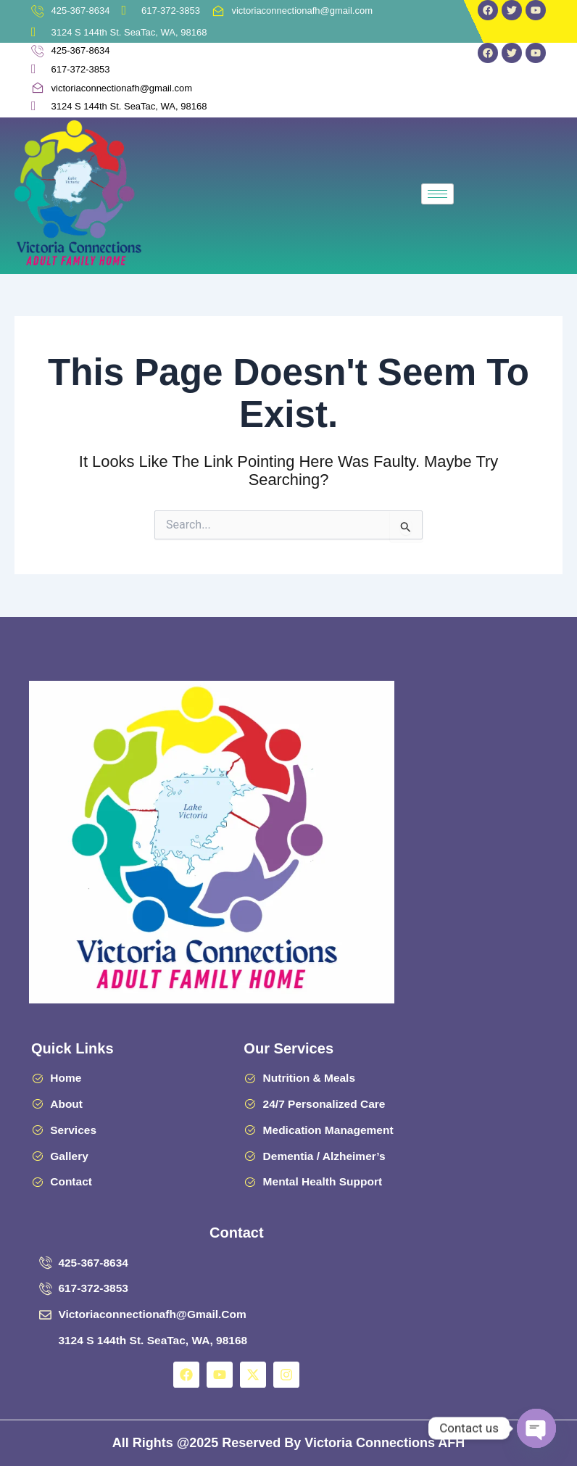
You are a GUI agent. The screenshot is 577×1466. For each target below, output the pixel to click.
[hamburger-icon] (437, 193)
